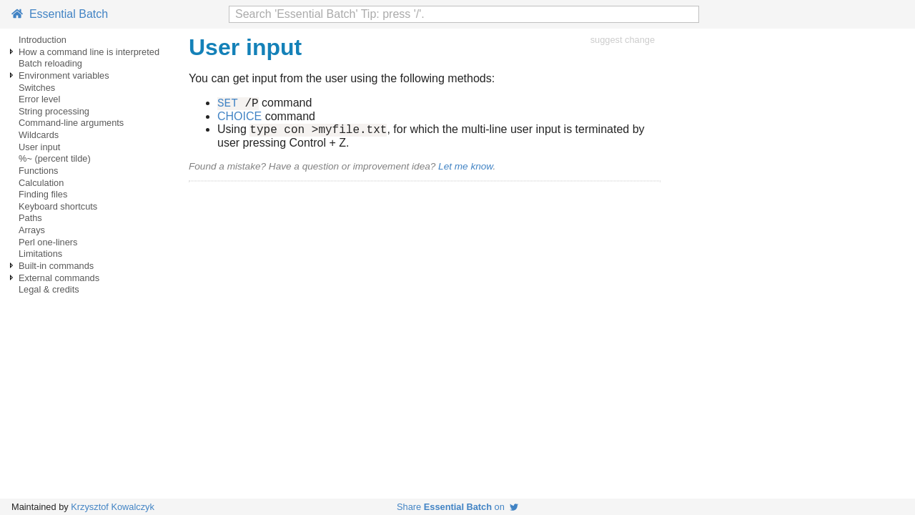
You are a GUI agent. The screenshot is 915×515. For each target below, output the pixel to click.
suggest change (622, 39)
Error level (39, 99)
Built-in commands (56, 265)
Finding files (43, 194)
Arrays (32, 230)
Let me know (465, 170)
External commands (59, 278)
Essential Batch (59, 14)
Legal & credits (49, 289)
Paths (30, 217)
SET (227, 104)
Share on (457, 506)
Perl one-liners (48, 242)
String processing (54, 111)
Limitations (40, 253)
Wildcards (39, 134)
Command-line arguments (71, 122)
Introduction (42, 39)
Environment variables (64, 75)
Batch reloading (50, 63)
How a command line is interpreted (89, 51)
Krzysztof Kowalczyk (112, 506)
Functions (38, 170)
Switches (37, 87)
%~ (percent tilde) (55, 158)
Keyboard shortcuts (58, 206)
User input (39, 147)
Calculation (41, 182)
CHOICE (239, 118)
